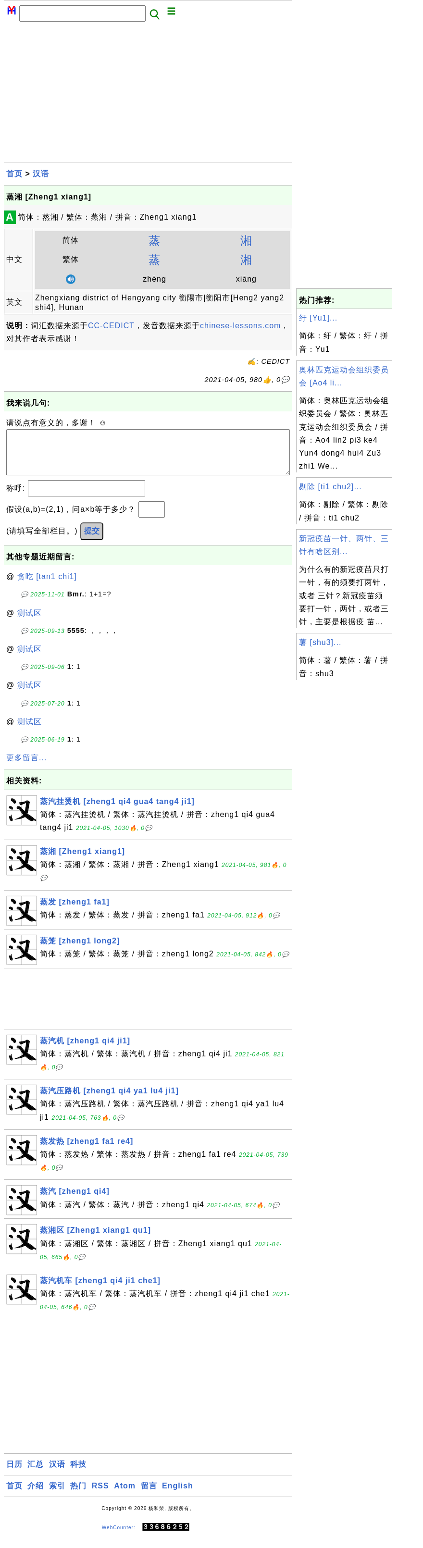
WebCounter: (119, 1536)
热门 (78, 1495)
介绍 (35, 1495)
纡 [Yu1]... (318, 318)
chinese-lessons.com (240, 326)
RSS (100, 1495)
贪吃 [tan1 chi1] (47, 586)
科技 (78, 1474)
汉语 (41, 174)
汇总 (35, 1474)
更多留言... (26, 767)
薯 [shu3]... (320, 642)
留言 (149, 1495)
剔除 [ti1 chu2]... (330, 487)
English (177, 1495)
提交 (92, 540)
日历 (14, 1474)
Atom (125, 1495)
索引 (57, 1495)
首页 (14, 174)
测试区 (29, 623)
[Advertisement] (148, 94)
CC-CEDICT (111, 326)
